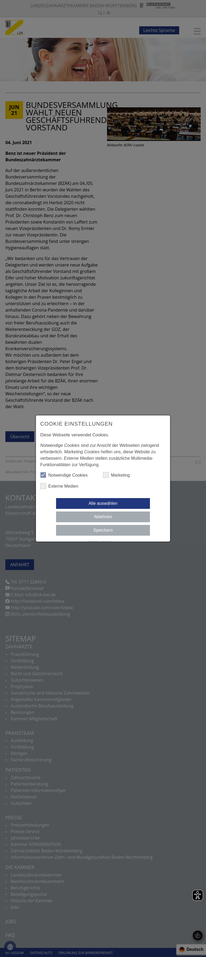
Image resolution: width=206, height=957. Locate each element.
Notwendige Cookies (64, 475)
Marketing (116, 475)
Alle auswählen (103, 503)
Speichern (103, 530)
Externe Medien (59, 486)
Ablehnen (103, 516)
